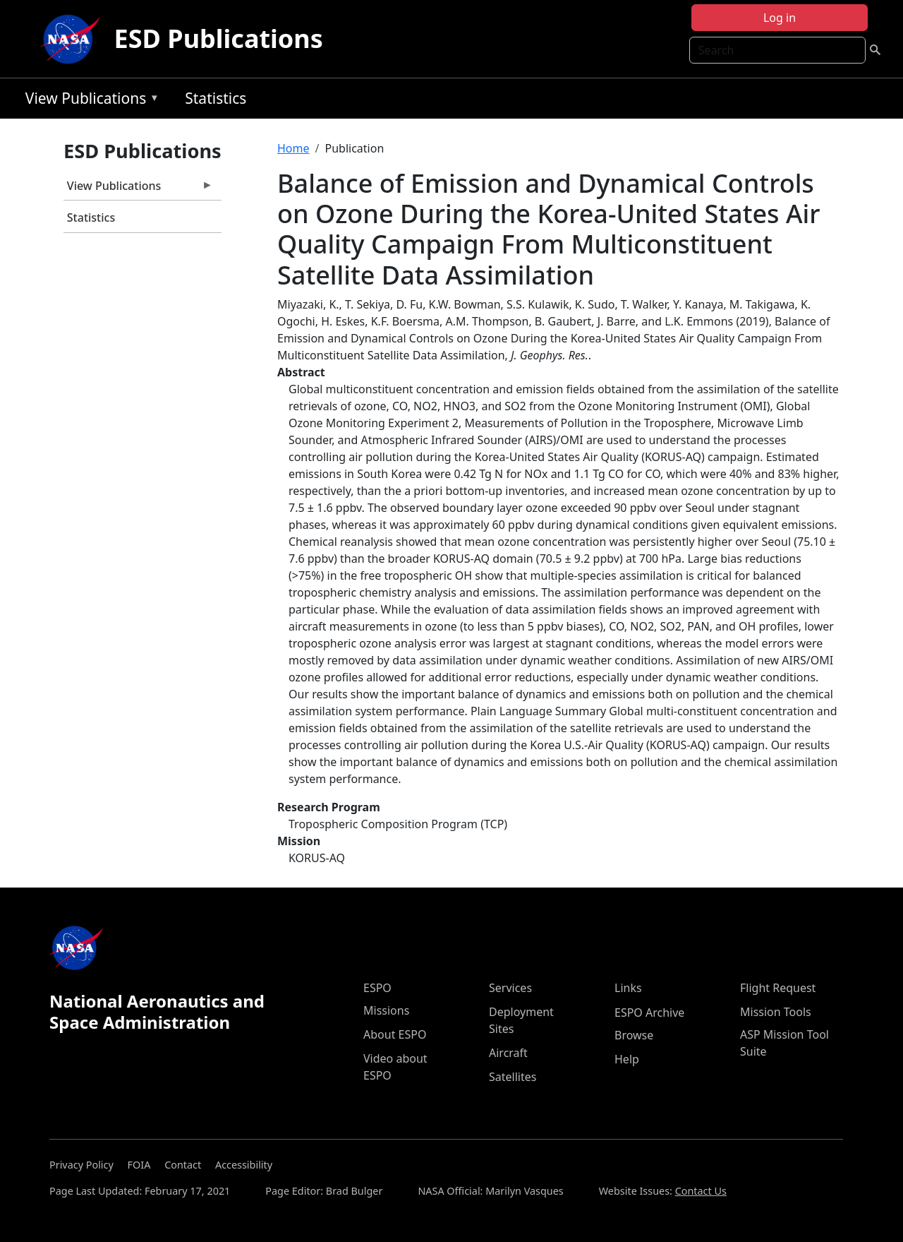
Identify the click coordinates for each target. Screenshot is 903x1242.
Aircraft (508, 1053)
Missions (386, 1010)
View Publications (88, 100)
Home (293, 148)
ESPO (377, 988)
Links (628, 988)
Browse (633, 1035)
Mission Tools (775, 1012)
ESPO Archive (649, 1012)
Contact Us (701, 1191)
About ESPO (394, 1034)
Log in (779, 17)
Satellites (512, 1077)
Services (510, 988)
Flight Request (778, 988)
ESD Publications (218, 38)
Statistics (215, 98)
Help (626, 1059)
